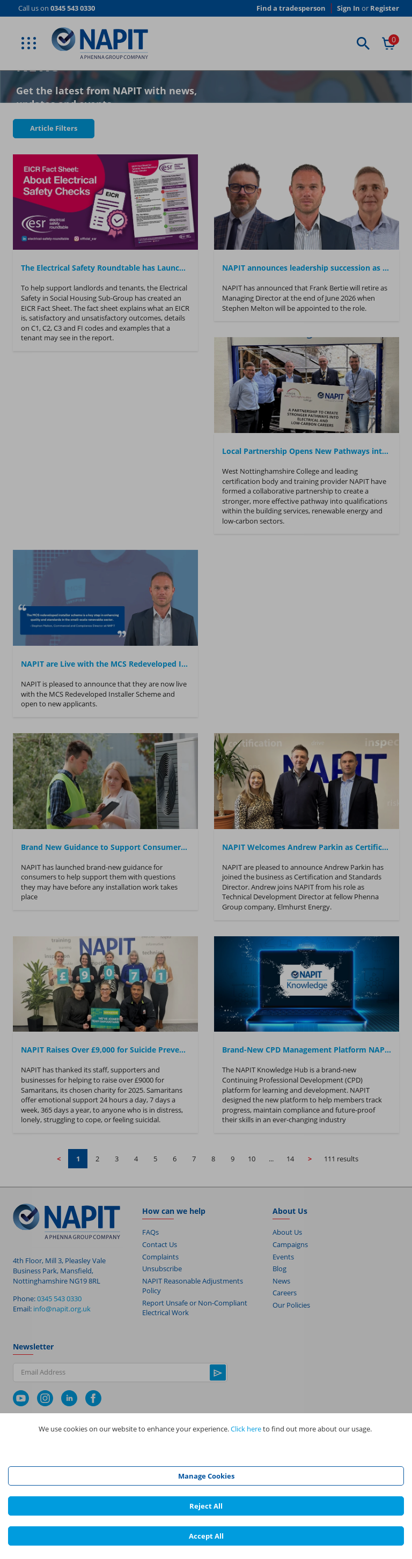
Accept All (206, 1536)
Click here (246, 1429)
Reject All (206, 1506)
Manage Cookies (206, 1476)
